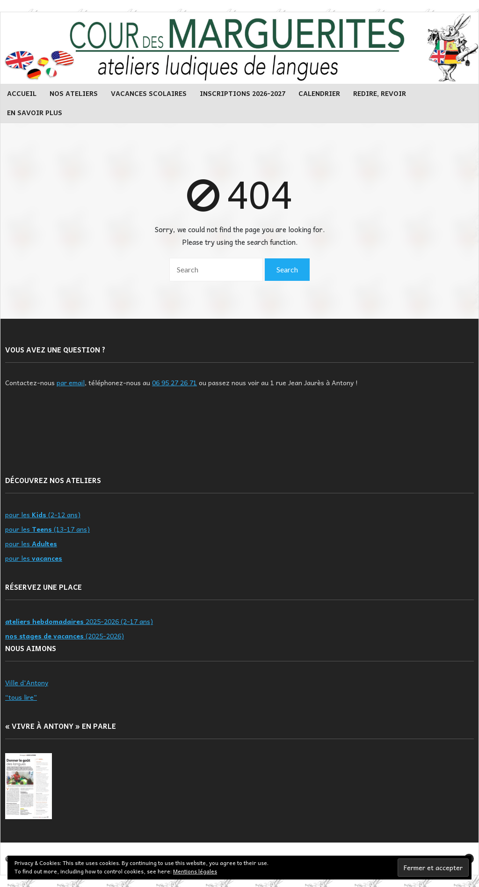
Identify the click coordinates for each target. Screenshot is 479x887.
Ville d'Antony (26, 682)
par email (71, 382)
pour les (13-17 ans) (47, 529)
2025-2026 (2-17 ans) (79, 621)
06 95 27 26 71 (174, 382)
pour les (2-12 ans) (42, 514)
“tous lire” (21, 697)
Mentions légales (195, 871)
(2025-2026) (64, 635)
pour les (31, 543)
